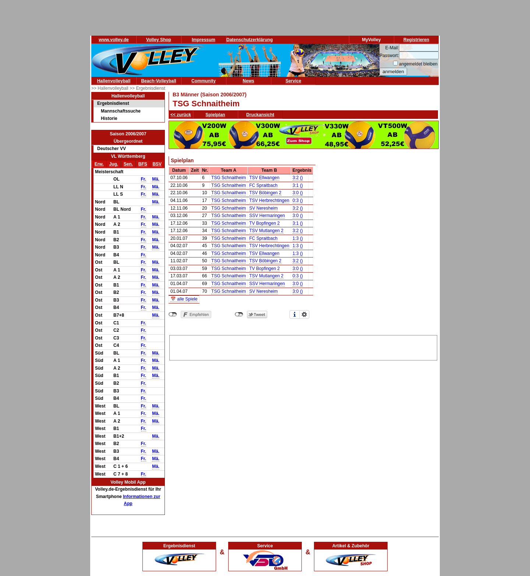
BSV (157, 164)
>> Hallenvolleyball (110, 88)
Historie (109, 118)
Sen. (128, 164)
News (248, 80)
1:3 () (298, 238)
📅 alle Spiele (184, 299)
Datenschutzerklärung (249, 39)
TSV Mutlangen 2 (266, 230)
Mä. (155, 179)
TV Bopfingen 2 (264, 223)
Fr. (143, 179)
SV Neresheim (263, 208)
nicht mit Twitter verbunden (239, 314)
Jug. (113, 164)
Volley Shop (158, 39)
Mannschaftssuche (121, 111)
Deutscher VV (111, 148)
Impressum (203, 39)
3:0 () (298, 192)
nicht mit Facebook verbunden (173, 314)
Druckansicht (260, 114)
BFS (142, 164)
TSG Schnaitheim (228, 177)
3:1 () (298, 185)
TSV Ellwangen (264, 177)
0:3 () (298, 200)
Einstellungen (304, 314)
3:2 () (298, 177)
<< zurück (180, 114)
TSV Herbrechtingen (269, 200)
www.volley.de (113, 39)
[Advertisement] (303, 346)
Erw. (99, 164)
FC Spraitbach (263, 185)
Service (293, 80)
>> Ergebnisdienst (147, 88)
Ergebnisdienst (113, 103)
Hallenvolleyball (114, 80)
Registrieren (416, 39)
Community (203, 80)
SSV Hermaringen (267, 215)
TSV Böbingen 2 (265, 192)
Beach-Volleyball (158, 80)
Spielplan (215, 114)
